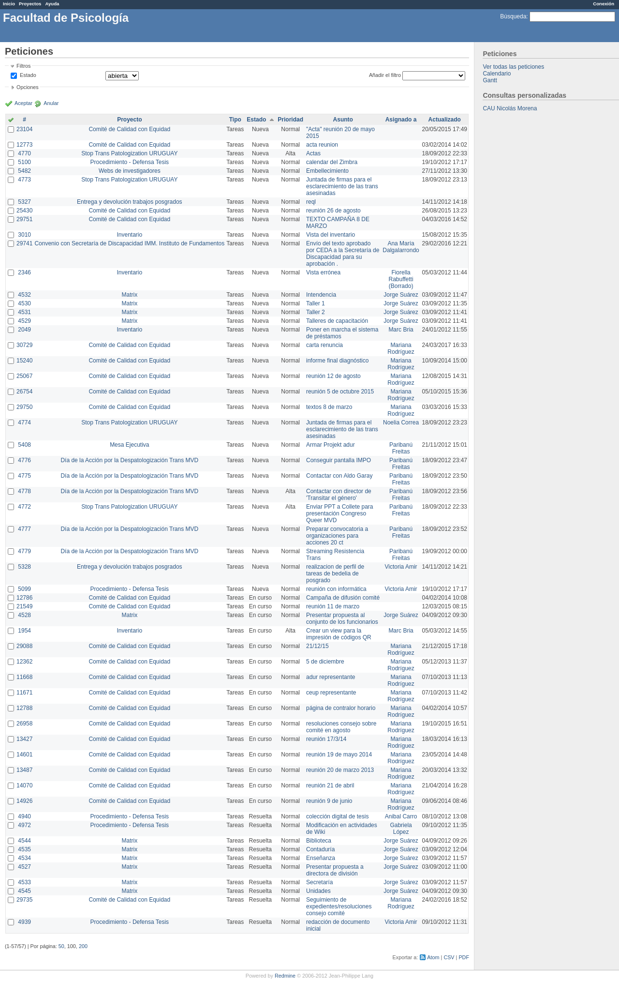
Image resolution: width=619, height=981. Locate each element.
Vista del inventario (330, 234)
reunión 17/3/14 (326, 739)
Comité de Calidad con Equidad (129, 129)
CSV (448, 957)
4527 (24, 866)
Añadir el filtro (385, 75)
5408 (24, 444)
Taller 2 (315, 312)
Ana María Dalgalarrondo (401, 247)
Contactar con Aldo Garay (339, 475)
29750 (24, 407)
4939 (24, 922)
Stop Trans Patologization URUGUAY (129, 153)
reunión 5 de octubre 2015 (340, 391)
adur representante (330, 677)
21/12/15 (317, 646)
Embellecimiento (327, 170)
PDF (463, 957)
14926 (24, 801)
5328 (24, 566)
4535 (24, 849)
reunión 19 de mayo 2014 (339, 754)
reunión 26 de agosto (333, 210)
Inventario (129, 234)
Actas (313, 153)
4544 (24, 840)
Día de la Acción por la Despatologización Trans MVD (129, 460)
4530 (24, 303)
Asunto (343, 119)
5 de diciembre (325, 661)
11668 (24, 677)
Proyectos (30, 3)
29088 (24, 646)
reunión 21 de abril (330, 785)
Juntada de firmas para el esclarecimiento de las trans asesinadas (342, 186)
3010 (24, 234)
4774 (24, 422)
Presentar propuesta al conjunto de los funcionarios (342, 618)
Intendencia (321, 294)
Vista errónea (323, 272)
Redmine (285, 976)
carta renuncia (324, 345)
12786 (24, 597)
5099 (24, 589)
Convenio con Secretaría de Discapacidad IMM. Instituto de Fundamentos (129, 243)
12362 (24, 661)
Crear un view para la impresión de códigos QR (338, 634)
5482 (24, 170)
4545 (24, 891)
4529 (24, 320)
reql (311, 201)
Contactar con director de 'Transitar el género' (338, 494)
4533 (24, 882)
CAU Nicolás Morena (510, 108)
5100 (24, 162)
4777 (24, 529)
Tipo (235, 119)
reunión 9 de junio (329, 801)
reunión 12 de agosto (333, 376)
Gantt (490, 80)
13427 (24, 739)
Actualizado (444, 119)
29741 (24, 243)
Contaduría (320, 849)
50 (61, 946)
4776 (24, 460)
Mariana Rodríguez (400, 348)
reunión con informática (336, 589)
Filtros (23, 66)
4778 (24, 491)
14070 (24, 785)
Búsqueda (513, 16)
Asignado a (401, 119)
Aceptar (23, 103)
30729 (24, 345)
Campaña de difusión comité (343, 597)
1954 (24, 630)
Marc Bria (400, 329)
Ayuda (52, 3)
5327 (24, 201)
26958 (24, 723)
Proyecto (129, 119)
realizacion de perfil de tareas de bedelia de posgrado (335, 573)
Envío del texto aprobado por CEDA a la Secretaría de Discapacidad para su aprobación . (342, 253)
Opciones (27, 87)
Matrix (129, 294)
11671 (24, 692)
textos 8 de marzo (329, 407)
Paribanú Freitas (401, 448)
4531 (24, 312)
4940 (24, 816)
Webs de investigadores (130, 170)
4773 (24, 179)
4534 (24, 858)
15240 (24, 360)
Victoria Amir (400, 566)
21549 (24, 606)
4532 (24, 294)
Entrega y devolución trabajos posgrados (129, 201)
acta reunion (322, 144)
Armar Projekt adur (330, 444)
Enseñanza (320, 858)
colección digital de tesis (337, 816)
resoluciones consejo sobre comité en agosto (341, 727)
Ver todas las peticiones (513, 66)
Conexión (603, 3)
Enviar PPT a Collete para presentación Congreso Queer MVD (339, 513)
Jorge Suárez (400, 294)
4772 (24, 506)
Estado (28, 75)
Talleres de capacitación (337, 320)
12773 (24, 144)
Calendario (497, 73)
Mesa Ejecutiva (129, 444)
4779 (24, 551)
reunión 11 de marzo (332, 606)
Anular (51, 103)
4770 (24, 153)
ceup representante (331, 692)
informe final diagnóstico (337, 360)
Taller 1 (315, 303)
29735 (24, 899)
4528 (24, 615)
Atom (433, 957)
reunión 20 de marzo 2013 (340, 770)
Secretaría (319, 882)
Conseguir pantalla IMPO (338, 460)
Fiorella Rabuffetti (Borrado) (400, 279)
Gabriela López (401, 828)
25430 (24, 210)
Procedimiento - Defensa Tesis (129, 162)
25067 (24, 376)
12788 (24, 708)
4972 (24, 825)
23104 (24, 129)
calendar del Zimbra (331, 162)
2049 (24, 329)
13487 (24, 770)
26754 (24, 391)
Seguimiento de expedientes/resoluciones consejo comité (338, 906)
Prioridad (290, 119)
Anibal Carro (401, 816)
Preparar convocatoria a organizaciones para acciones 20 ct (337, 536)
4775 (24, 475)
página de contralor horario (340, 708)
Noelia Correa (401, 422)
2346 (24, 272)
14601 (24, 754)
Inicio (9, 3)
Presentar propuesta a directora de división (335, 870)
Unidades (318, 891)
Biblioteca (318, 840)
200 (83, 946)
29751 (24, 219)
